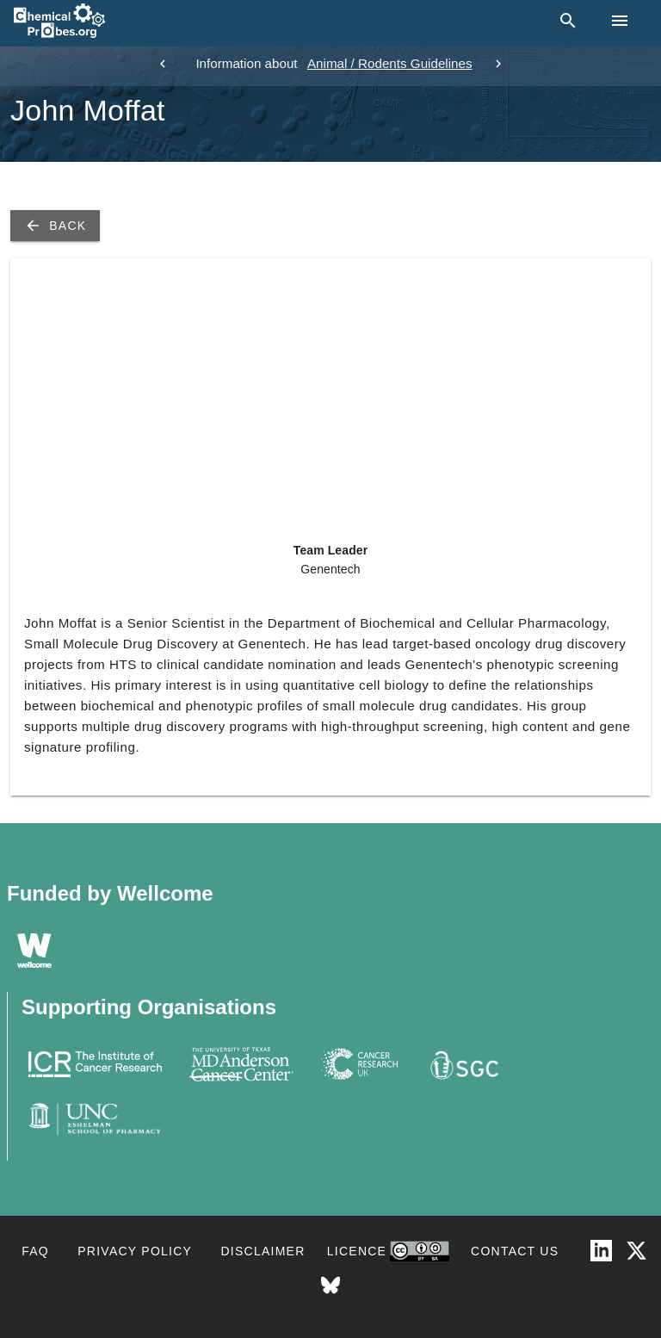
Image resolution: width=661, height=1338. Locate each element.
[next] (498, 64)
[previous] (163, 64)
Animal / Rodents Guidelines (390, 63)
